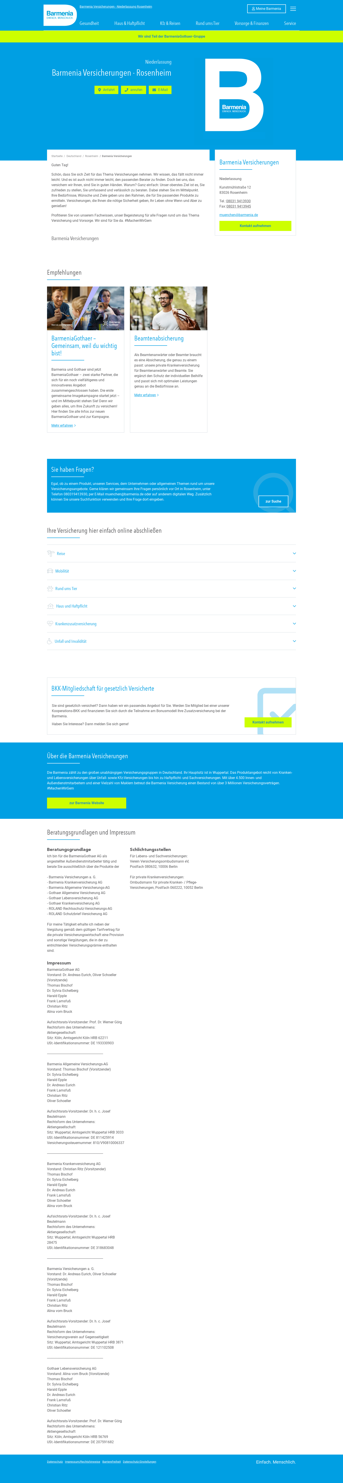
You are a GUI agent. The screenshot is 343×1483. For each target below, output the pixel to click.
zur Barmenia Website (75, 804)
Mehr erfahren (63, 425)
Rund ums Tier (207, 23)
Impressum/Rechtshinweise (82, 1461)
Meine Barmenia (271, 8)
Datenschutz (55, 1461)
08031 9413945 (238, 206)
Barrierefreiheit (111, 1461)
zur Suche (277, 500)
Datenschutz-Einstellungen (139, 1461)
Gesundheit (89, 23)
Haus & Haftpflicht (129, 23)
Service (290, 23)
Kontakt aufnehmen (265, 226)
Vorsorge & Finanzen (252, 23)
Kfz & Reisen (170, 23)
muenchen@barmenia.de (238, 215)
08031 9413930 (238, 201)
